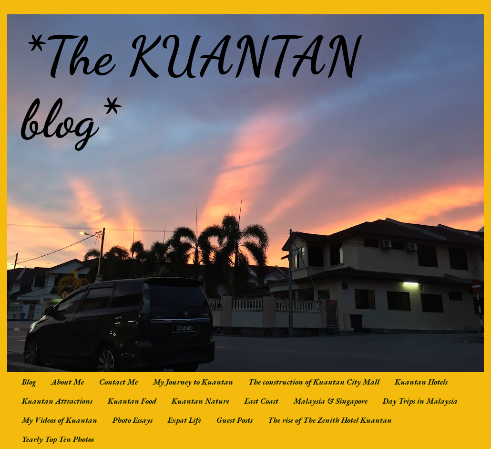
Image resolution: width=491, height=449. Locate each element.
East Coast (261, 401)
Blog (29, 382)
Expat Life (184, 420)
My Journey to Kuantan (193, 382)
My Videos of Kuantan (59, 420)
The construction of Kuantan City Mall (313, 382)
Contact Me (118, 382)
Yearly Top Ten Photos (58, 439)
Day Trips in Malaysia (420, 401)
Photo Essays (133, 420)
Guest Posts (234, 420)
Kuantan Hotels (421, 382)
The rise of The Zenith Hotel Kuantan (330, 420)
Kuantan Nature (200, 401)
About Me (67, 382)
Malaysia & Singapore (331, 401)
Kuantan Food (132, 401)
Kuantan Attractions (57, 401)
